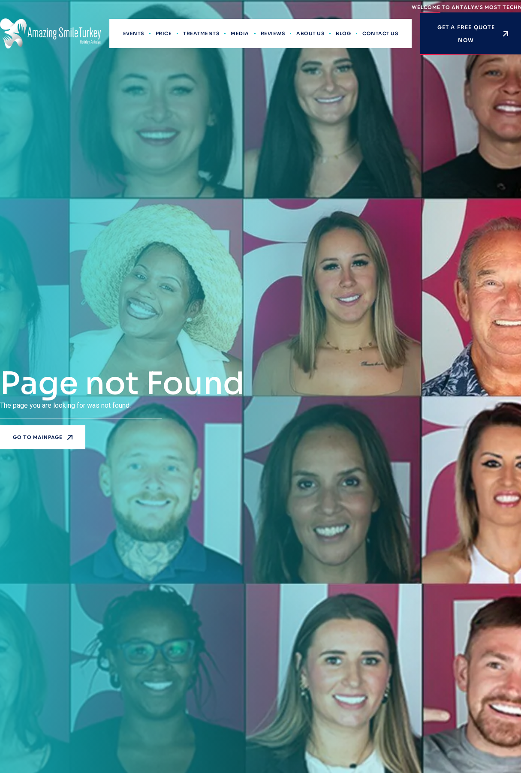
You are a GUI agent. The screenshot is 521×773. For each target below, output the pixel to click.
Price (164, 33)
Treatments (201, 33)
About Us (310, 33)
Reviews (273, 33)
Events (133, 33)
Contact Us (380, 33)
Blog (343, 33)
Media (240, 33)
